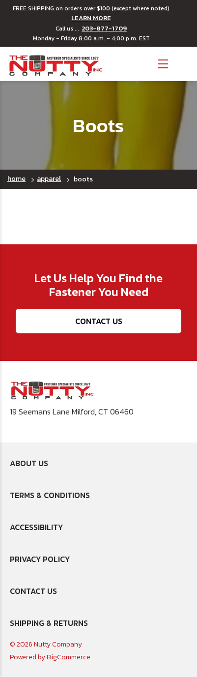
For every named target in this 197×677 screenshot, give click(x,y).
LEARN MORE (91, 18)
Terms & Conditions (50, 495)
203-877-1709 (104, 28)
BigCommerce (68, 657)
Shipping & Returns (49, 623)
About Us (29, 463)
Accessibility (36, 527)
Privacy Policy (40, 559)
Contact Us (98, 321)
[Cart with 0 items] (182, 62)
